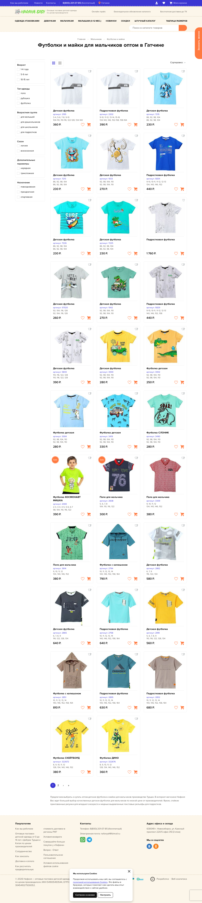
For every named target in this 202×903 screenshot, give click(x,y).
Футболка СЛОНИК (157, 432)
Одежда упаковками (27, 21)
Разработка (163, 879)
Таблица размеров (176, 21)
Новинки (111, 21)
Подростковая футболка (114, 110)
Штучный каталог (145, 21)
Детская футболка (63, 110)
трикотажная (27, 173)
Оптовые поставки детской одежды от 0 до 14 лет (27, 840)
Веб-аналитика (179, 879)
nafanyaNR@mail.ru (110, 833)
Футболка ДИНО (109, 757)
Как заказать (22, 856)
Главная (81, 39)
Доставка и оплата (24, 861)
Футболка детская (156, 368)
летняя (24, 145)
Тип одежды (23, 88)
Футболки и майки (116, 39)
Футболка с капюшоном (114, 564)
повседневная (28, 186)
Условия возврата (52, 836)
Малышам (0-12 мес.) (89, 21)
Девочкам (50, 21)
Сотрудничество (23, 851)
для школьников (29, 127)
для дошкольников (30, 122)
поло (23, 93)
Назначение (23, 182)
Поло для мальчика (111, 497)
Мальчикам (67, 21)
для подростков (29, 132)
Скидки (125, 21)
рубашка (25, 98)
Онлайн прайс (99, 11)
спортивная (26, 197)
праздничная (27, 191)
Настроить (105, 895)
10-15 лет (25, 79)
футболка (26, 103)
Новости (43, 3)
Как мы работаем (24, 3)
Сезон (20, 141)
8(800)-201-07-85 (77, 3)
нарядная (25, 168)
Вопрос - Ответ (51, 850)
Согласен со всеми (85, 895)
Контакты (56, 3)
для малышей (28, 117)
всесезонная (27, 150)
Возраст (21, 65)
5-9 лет (24, 74)
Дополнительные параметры (26, 162)
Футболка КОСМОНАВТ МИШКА (67, 499)
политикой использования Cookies (90, 882)
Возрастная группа (27, 112)
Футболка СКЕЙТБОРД (66, 757)
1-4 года (25, 69)
